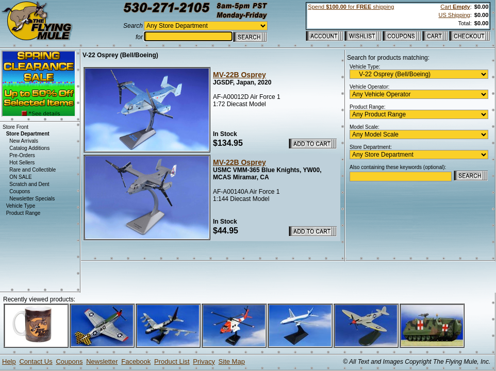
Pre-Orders (22, 155)
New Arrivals (23, 141)
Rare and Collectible (32, 170)
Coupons (19, 191)
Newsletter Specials (32, 198)
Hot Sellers (22, 162)
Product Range (23, 213)
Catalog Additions (29, 148)
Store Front (15, 127)
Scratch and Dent (29, 184)
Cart (455, 7)
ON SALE (20, 177)
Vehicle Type (21, 206)
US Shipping (454, 15)
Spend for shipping (351, 7)
